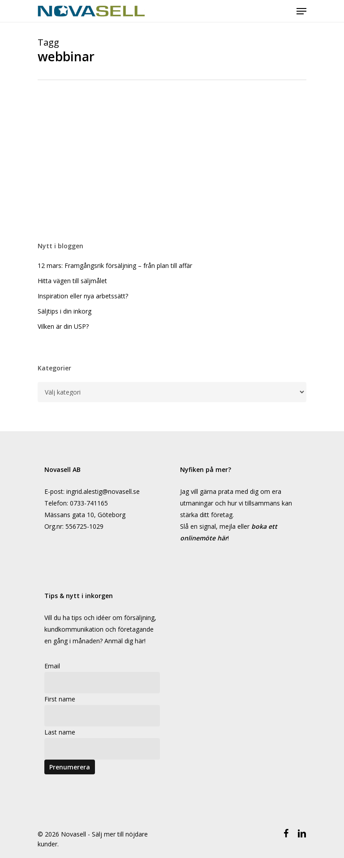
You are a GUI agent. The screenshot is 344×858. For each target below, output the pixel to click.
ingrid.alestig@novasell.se (103, 491)
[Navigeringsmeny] (301, 11)
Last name (59, 732)
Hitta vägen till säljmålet (72, 280)
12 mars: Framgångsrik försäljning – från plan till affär (115, 265)
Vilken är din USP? (63, 326)
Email (52, 666)
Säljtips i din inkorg (64, 311)
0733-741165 (89, 503)
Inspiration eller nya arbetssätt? (83, 296)
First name (59, 699)
